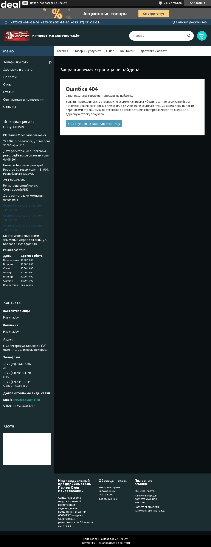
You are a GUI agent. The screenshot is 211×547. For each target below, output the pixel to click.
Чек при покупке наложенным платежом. (109, 491)
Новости (10, 77)
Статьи (8, 92)
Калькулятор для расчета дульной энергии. (146, 499)
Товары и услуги (86, 51)
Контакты (127, 51)
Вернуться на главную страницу (95, 124)
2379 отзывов (173, 3)
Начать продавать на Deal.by (48, 3)
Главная (62, 51)
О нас (110, 51)
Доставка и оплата (154, 51)
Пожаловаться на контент (113, 542)
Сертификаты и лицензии (23, 99)
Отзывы (9, 107)
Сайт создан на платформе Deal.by (105, 539)
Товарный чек (108, 498)
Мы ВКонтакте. (145, 490)
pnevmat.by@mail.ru (26, 399)
